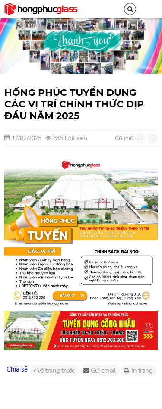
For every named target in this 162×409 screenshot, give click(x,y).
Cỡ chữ (124, 138)
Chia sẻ (17, 369)
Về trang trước (56, 370)
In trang (141, 370)
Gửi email (103, 370)
